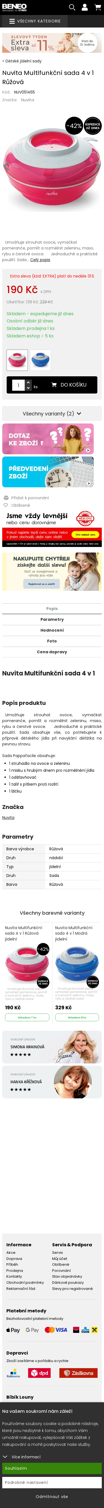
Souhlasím (16, 1468)
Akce (11, 1252)
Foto (52, 641)
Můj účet (59, 1258)
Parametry (52, 619)
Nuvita (27, 100)
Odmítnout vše (52, 1496)
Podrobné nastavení (26, 1482)
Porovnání (61, 1270)
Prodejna (14, 1270)
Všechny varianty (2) (52, 413)
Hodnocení (52, 630)
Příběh (12, 1264)
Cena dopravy (52, 652)
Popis (52, 608)
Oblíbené (60, 1264)
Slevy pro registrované (72, 1288)
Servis (57, 1252)
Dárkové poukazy (68, 1282)
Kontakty (14, 1276)
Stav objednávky (67, 1276)
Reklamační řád (20, 1288)
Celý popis (40, 260)
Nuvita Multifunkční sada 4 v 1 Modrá (73, 933)
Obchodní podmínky (25, 1282)
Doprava (14, 1258)
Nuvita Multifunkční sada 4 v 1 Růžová (23, 933)
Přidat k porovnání (26, 498)
